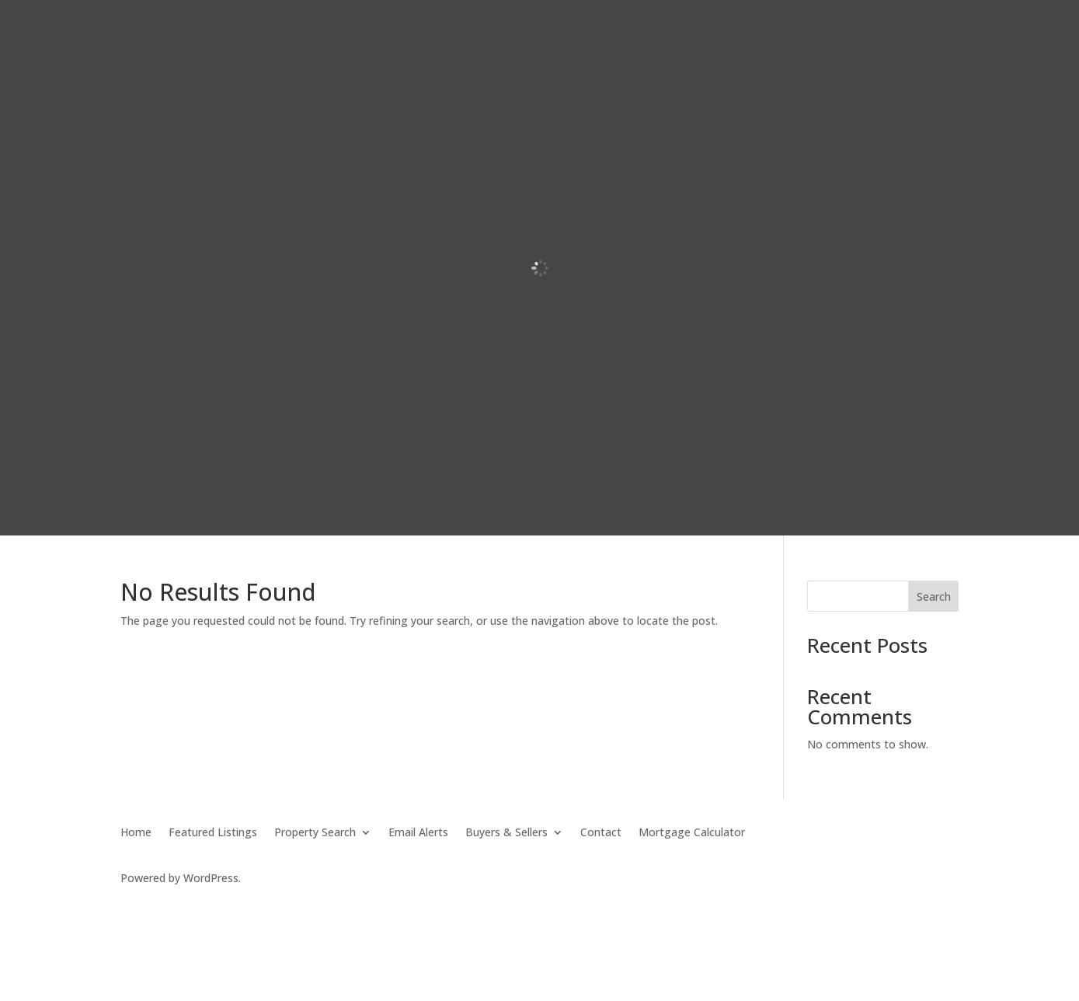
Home (135, 833)
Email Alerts (418, 833)
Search (934, 596)
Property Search (315, 833)
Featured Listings (213, 833)
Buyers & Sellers (506, 833)
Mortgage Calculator (692, 833)
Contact (600, 833)
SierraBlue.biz (305, 906)
